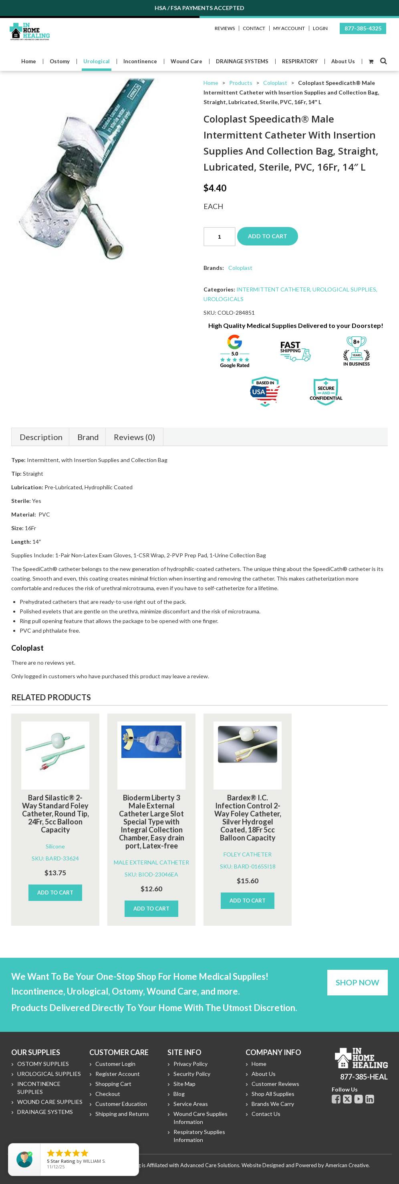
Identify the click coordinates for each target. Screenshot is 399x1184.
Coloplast (275, 82)
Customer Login (115, 1063)
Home (211, 82)
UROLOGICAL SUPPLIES (344, 289)
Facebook (336, 1099)
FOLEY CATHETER (248, 854)
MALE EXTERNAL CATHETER (151, 862)
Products (240, 82)
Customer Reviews (275, 1083)
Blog (179, 1093)
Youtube (358, 1099)
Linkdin (369, 1099)
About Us (264, 1073)
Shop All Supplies (273, 1093)
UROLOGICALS (224, 298)
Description (41, 437)
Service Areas (190, 1103)
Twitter (347, 1099)
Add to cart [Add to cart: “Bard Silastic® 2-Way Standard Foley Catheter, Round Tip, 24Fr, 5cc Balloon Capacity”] (55, 892)
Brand (88, 437)
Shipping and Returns (122, 1113)
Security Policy (191, 1073)
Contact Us (266, 1113)
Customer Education (121, 1103)
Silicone (55, 846)
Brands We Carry (273, 1103)
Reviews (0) (134, 437)
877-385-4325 (363, 28)
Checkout (107, 1093)
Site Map (184, 1083)
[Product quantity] (220, 236)
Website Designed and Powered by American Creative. (306, 1165)
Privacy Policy (190, 1063)
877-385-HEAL (364, 1076)
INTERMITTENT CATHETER (273, 289)
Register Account (117, 1073)
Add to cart (267, 236)
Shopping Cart (113, 1083)
